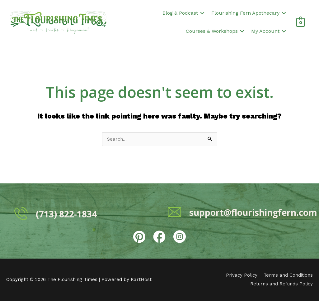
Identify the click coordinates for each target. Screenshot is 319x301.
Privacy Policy (241, 275)
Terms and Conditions (288, 275)
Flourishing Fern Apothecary (245, 13)
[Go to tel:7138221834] (82, 213)
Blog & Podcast (180, 13)
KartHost (141, 279)
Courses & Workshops (212, 31)
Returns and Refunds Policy (281, 284)
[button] (202, 13)
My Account (265, 31)
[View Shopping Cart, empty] (300, 22)
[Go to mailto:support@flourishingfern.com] (236, 211)
